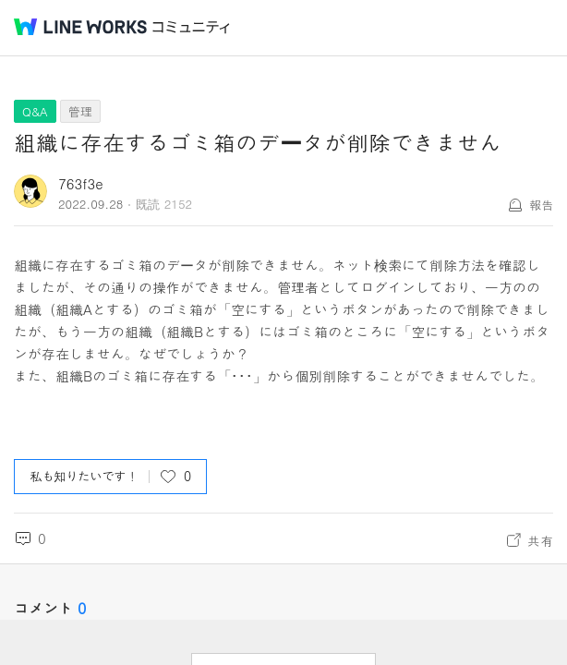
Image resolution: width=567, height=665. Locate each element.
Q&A (35, 111)
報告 (541, 204)
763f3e (80, 183)
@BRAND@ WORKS (80, 26)
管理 (80, 111)
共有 (540, 540)
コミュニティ (191, 27)
